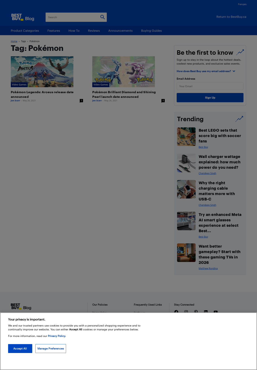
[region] (128, 341)
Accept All (20, 348)
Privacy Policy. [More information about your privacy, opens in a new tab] (57, 336)
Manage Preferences (50, 348)
